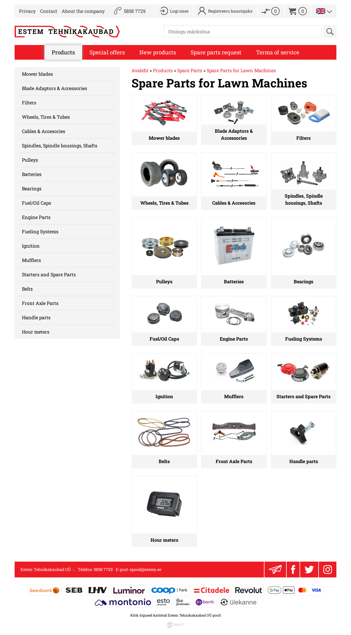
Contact (48, 11)
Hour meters (35, 332)
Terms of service (277, 52)
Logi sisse (179, 11)
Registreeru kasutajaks (230, 11)
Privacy (27, 11)
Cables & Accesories (43, 131)
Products (63, 52)
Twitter (309, 569)
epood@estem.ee (145, 569)
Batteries (32, 174)
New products (157, 52)
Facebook (293, 569)
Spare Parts (189, 70)
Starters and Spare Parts (49, 274)
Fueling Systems (40, 231)
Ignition (31, 246)
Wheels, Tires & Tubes (46, 117)
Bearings (32, 188)
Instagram (327, 569)
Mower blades (37, 74)
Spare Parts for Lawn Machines (241, 70)
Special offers (107, 52)
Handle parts (36, 317)
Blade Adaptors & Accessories (54, 88)
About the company (83, 11)
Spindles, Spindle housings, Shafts (59, 145)
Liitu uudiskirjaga (275, 569)
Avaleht (140, 70)
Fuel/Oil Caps (36, 203)
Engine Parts (36, 217)
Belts (27, 289)
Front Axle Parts (40, 303)
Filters (29, 102)
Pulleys (30, 160)
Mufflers (31, 260)
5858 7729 (135, 11)
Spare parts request (216, 52)
